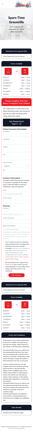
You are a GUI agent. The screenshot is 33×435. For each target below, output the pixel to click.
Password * (6, 208)
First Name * (6, 131)
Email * (5, 190)
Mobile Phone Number (9, 226)
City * (4, 154)
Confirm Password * (8, 218)
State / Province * (8, 162)
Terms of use (12, 428)
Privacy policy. (20, 428)
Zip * (4, 170)
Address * (6, 147)
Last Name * (6, 139)
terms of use (9, 264)
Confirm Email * (7, 198)
